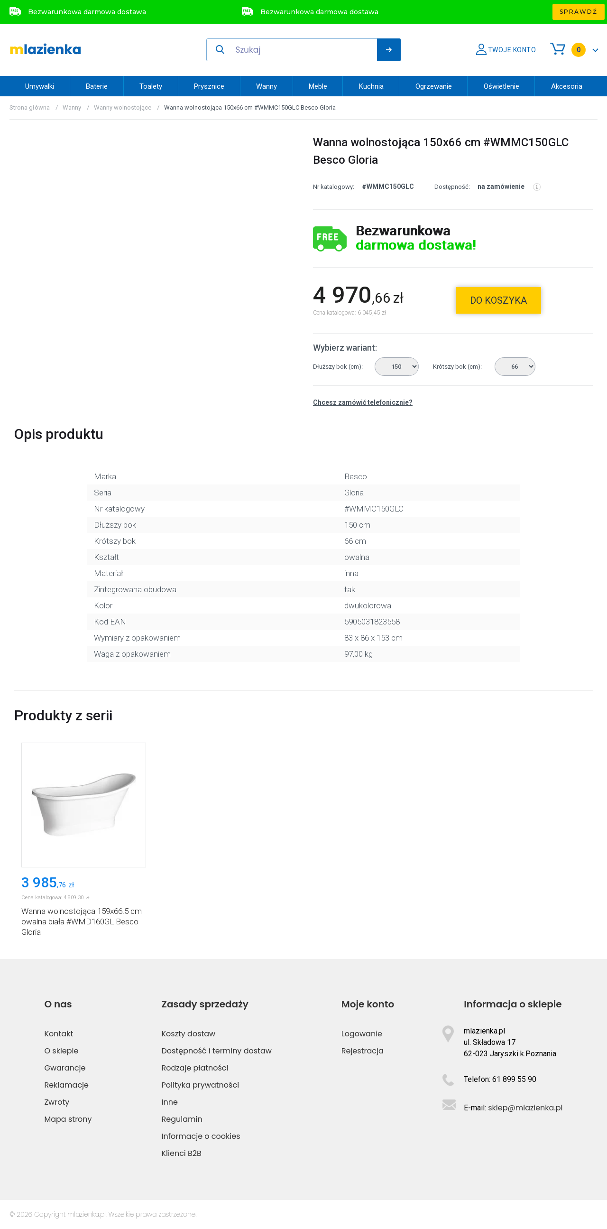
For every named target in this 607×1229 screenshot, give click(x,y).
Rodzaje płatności (195, 1067)
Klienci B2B (182, 1153)
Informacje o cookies (201, 1136)
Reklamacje (66, 1085)
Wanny (266, 86)
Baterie (97, 86)
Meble (318, 86)
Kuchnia (371, 86)
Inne (170, 1102)
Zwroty (56, 1102)
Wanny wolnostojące (122, 107)
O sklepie (61, 1050)
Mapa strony (68, 1119)
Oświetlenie (501, 86)
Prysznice (209, 86)
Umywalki (39, 86)
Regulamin (182, 1119)
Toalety (150, 86)
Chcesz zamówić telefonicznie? (363, 402)
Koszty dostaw (189, 1033)
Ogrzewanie (433, 86)
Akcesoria (566, 86)
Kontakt (58, 1033)
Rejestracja (362, 1050)
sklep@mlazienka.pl (525, 1107)
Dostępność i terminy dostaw (217, 1050)
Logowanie (361, 1033)
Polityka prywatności (200, 1085)
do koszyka (498, 300)
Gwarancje (64, 1067)
